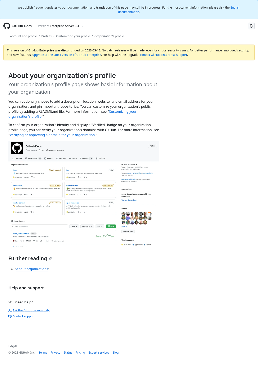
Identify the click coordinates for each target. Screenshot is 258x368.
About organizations (32, 269)
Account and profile (23, 36)
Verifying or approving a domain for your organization (52, 135)
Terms (43, 352)
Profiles (46, 36)
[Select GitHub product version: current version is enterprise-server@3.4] (60, 26)
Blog (115, 352)
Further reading (30, 258)
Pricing (80, 352)
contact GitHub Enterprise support (163, 55)
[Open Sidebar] (5, 36)
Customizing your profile (73, 36)
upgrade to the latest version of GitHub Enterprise (66, 55)
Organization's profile (109, 36)
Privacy (55, 352)
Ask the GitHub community (29, 310)
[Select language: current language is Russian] (251, 26)
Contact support (21, 316)
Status (68, 352)
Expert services (98, 352)
